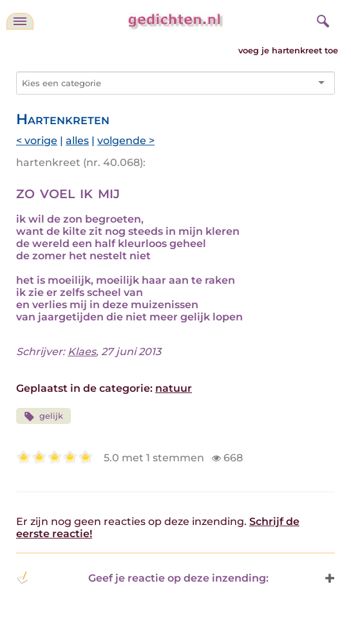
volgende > (126, 140)
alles (77, 140)
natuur (173, 388)
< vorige (36, 140)
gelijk (43, 416)
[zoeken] (321, 19)
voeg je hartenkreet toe (288, 50)
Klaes (82, 351)
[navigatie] (19, 21)
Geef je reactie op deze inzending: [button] (142, 578)
